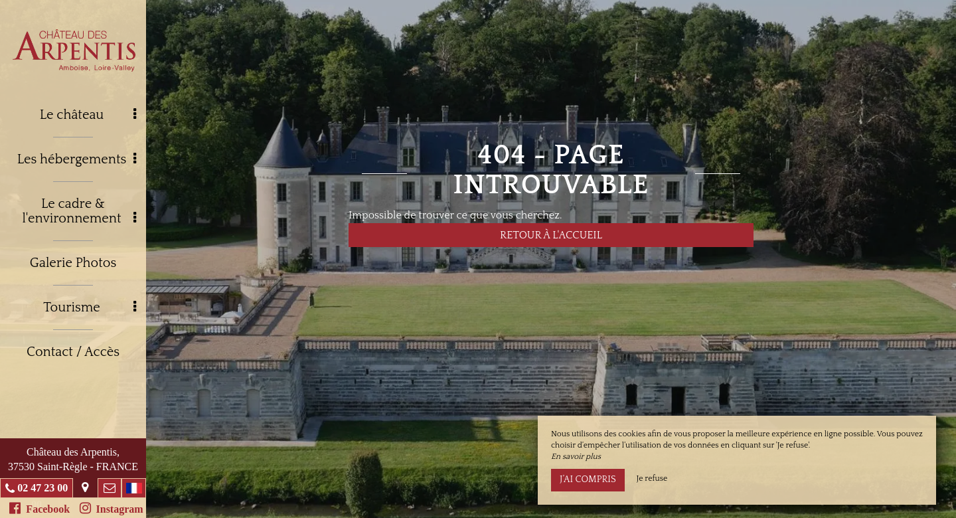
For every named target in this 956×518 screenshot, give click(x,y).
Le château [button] (88, 115)
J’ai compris (588, 479)
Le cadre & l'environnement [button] (79, 211)
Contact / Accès (73, 352)
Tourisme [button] (89, 307)
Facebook (39, 508)
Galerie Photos (73, 263)
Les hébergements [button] (76, 159)
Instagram (111, 508)
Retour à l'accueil (551, 235)
